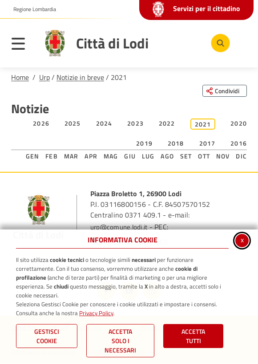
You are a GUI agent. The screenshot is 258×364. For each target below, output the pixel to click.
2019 (144, 143)
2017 (207, 143)
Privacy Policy (96, 313)
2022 (167, 123)
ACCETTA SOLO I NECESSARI (120, 341)
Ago (167, 156)
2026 (41, 123)
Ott (204, 156)
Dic (241, 156)
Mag (111, 156)
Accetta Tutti (193, 336)
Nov (223, 156)
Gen (33, 156)
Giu (130, 156)
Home (20, 77)
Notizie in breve (80, 77)
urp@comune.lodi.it (118, 227)
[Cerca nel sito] (220, 43)
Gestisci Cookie (46, 336)
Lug (148, 156)
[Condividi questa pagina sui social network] (224, 91)
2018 (176, 143)
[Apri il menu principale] (23, 45)
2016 (238, 143)
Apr (91, 156)
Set (186, 156)
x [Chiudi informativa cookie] (242, 239)
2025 (72, 123)
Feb (51, 156)
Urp (44, 77)
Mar (71, 156)
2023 (135, 123)
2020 (238, 123)
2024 (104, 123)
